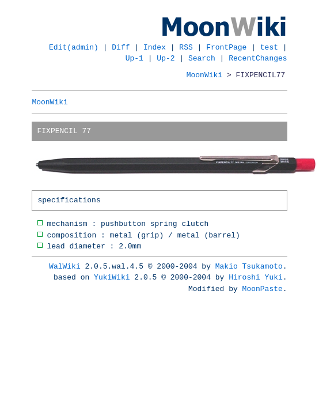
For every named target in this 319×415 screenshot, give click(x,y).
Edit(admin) (73, 47)
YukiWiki (112, 277)
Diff (121, 47)
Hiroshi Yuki (256, 277)
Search (201, 58)
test (269, 47)
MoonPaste (262, 289)
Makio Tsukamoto (249, 266)
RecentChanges (258, 58)
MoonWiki (204, 75)
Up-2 (165, 58)
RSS (185, 47)
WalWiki (65, 266)
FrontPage (226, 47)
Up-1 (134, 58)
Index (154, 47)
